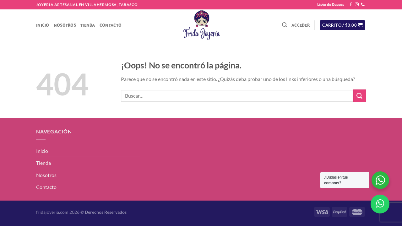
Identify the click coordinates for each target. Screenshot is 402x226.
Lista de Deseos (330, 4)
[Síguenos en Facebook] (351, 5)
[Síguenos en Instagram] (357, 5)
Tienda (87, 25)
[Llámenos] (363, 5)
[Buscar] (284, 25)
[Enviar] (359, 95)
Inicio (42, 25)
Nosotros (65, 25)
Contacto (111, 25)
